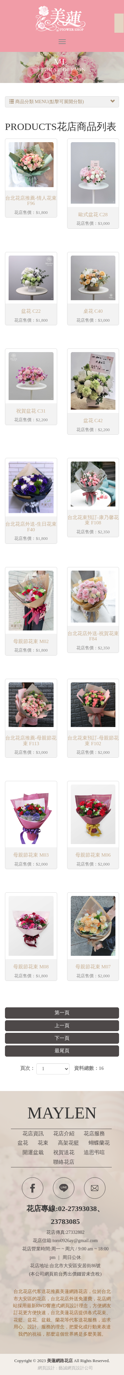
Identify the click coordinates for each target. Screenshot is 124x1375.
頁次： (27, 1068)
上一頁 (62, 1025)
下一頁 (62, 1038)
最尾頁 (62, 1050)
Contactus (94, 1188)
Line (63, 1188)
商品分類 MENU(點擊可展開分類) (62, 102)
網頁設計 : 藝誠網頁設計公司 (65, 1367)
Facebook (32, 1188)
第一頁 (62, 1012)
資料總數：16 (89, 1068)
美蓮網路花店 (62, 19)
